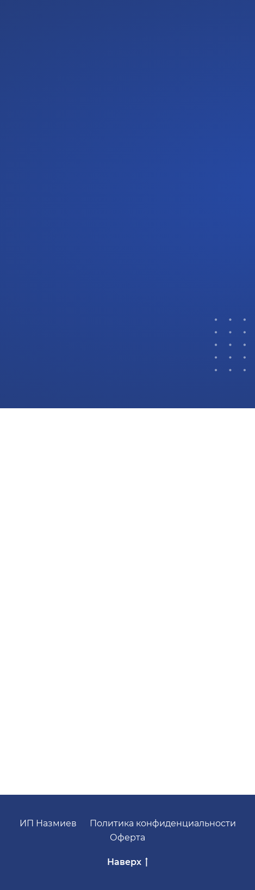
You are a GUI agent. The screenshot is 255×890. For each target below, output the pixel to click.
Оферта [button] (127, 837)
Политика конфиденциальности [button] (163, 823)
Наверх (127, 862)
